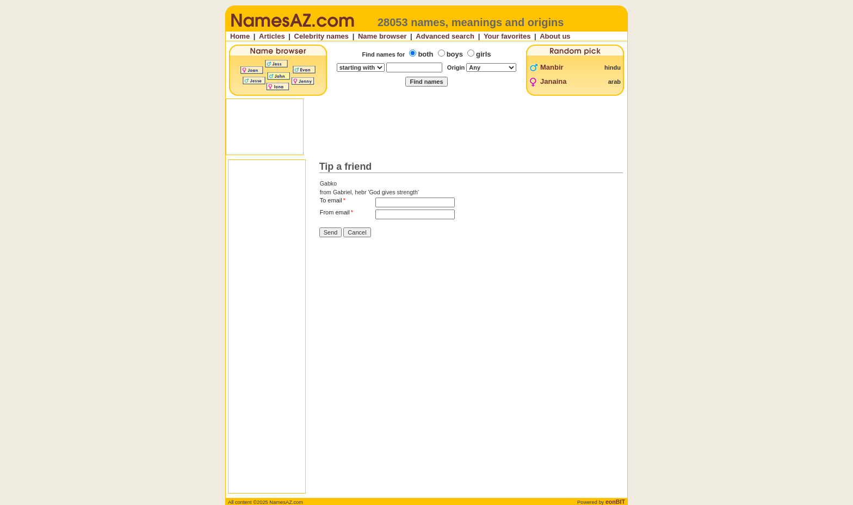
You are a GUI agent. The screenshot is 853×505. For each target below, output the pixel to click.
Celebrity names (321, 36)
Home (240, 36)
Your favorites (507, 36)
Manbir (552, 67)
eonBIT (615, 501)
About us (555, 36)
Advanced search (445, 36)
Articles (272, 36)
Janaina (553, 81)
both (425, 54)
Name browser (382, 36)
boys (455, 54)
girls (483, 54)
